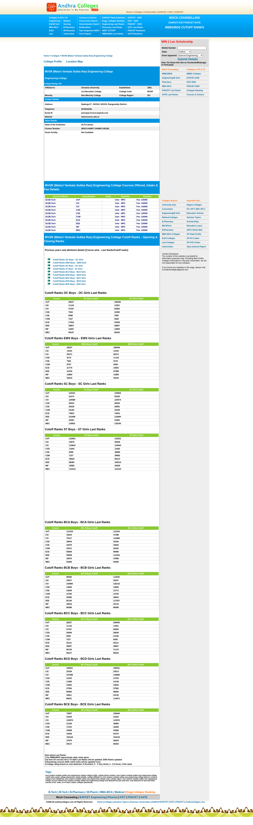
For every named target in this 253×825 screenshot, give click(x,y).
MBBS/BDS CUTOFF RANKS (184, 27)
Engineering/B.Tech (171, 78)
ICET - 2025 (133, 21)
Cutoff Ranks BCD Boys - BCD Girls (69, 281)
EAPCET (162, 12)
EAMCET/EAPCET (160, 802)
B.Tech (52, 792)
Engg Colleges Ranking (140, 792)
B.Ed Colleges (168, 238)
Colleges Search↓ (170, 201)
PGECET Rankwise (136, 30)
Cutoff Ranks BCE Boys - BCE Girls (69, 284)
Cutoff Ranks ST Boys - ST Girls (67, 269)
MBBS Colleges (194, 74)
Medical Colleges (170, 217)
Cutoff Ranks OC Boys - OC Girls (68, 260)
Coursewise (167, 209)
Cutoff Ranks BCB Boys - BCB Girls (69, 275)
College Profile (53, 61)
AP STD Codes (193, 242)
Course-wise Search (88, 21)
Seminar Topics (194, 217)
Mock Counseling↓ (170, 69)
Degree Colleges (194, 205)
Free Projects (85, 34)
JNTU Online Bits (194, 230)
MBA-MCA (54, 27)
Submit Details (188, 59)
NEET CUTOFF (109, 30)
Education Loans (194, 226)
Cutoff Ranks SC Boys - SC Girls (68, 266)
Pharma (112, 797)
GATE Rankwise (135, 34)
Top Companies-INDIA (89, 30)
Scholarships (193, 221)
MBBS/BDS (167, 74)
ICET (170, 12)
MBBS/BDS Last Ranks (112, 34)
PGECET (179, 12)
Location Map (74, 61)
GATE (143, 797)
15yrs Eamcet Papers (196, 247)
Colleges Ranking (195, 90)
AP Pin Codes (193, 238)
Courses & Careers (87, 18)
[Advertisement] (102, 46)
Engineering (54, 21)
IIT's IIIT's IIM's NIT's (196, 209)
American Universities (140, 802)
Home (129, 12)
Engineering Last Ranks (113, 24)
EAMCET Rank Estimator (113, 18)
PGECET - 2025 (135, 24)
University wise (169, 205)
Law (51, 34)
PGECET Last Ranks (171, 90)
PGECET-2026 (193, 86)
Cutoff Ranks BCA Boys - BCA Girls (69, 272)
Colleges (138, 12)
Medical (67, 21)
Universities (150, 12)
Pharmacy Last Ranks (112, 27)
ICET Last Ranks (135, 27)
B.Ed (51, 30)
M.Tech (63, 792)
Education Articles (195, 213)
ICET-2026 (191, 82)
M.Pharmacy (69, 30)
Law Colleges (168, 242)
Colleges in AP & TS (58, 18)
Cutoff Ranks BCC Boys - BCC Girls (69, 278)
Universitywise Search (89, 24)
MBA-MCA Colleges (171, 234)
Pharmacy (166, 82)
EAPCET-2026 (193, 78)
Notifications (85, 27)
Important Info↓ (194, 201)
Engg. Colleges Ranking (113, 21)
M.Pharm (92, 792)
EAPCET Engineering (93, 797)
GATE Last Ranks (170, 94)
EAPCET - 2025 (135, 18)
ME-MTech (167, 226)
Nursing (67, 24)
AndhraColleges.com (195, 802)
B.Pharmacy (69, 27)
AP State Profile (194, 234)
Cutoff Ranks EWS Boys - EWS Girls (69, 263)
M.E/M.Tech (54, 24)
